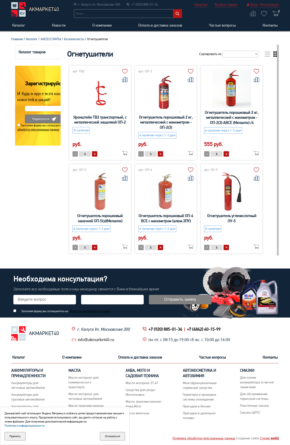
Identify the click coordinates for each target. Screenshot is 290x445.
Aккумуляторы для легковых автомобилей (28, 385)
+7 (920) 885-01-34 (165, 329)
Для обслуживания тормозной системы (254, 396)
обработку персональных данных (34, 129)
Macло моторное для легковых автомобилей (85, 396)
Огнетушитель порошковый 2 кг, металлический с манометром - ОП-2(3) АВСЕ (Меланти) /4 (245, 117)
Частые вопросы (222, 25)
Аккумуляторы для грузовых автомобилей (27, 397)
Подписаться (40, 119)
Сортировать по (228, 54)
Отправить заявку (180, 299)
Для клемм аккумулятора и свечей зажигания (257, 382)
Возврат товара (226, 4)
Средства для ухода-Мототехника (141, 392)
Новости (59, 25)
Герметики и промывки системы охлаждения (199, 397)
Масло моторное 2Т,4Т (142, 383)
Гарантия (200, 4)
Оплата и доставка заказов (160, 25)
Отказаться (112, 436)
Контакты (270, 25)
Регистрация (269, 4)
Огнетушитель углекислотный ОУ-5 (245, 218)
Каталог (18, 25)
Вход (253, 4)
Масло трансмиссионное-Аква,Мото (144, 403)
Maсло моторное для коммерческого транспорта (83, 382)
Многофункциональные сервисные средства (200, 385)
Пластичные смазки (254, 406)
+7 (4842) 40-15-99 (204, 329)
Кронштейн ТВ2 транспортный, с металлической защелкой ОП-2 (113, 119)
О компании (102, 25)
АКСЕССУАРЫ (51, 39)
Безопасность (74, 39)
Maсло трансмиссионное (86, 406)
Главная (17, 39)
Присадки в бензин (197, 406)
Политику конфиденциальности (24, 425)
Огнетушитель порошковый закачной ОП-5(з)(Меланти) (113, 218)
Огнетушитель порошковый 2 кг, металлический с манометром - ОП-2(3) (179, 122)
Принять (15, 436)
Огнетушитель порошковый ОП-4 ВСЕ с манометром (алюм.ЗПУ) (179, 218)
